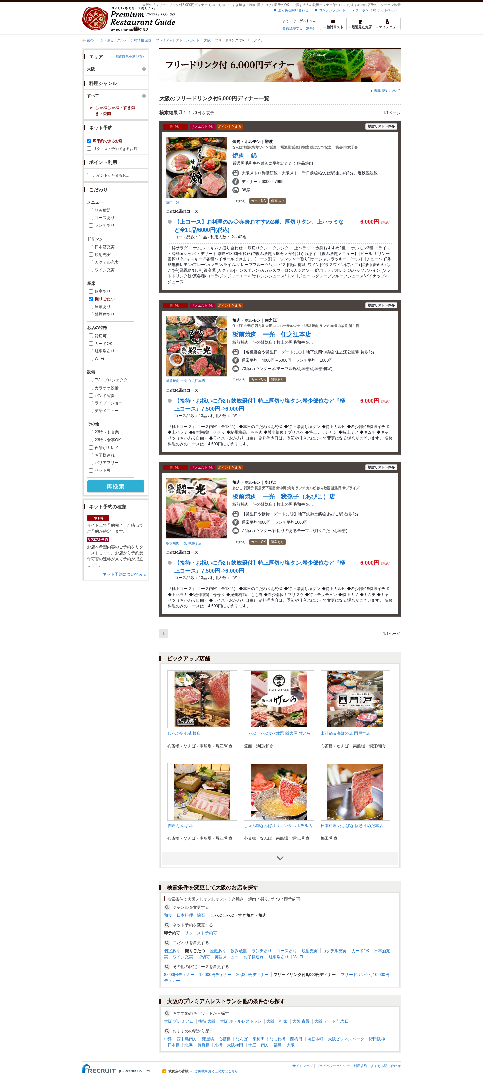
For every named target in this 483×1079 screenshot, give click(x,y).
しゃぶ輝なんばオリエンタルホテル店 (278, 825)
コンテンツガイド (332, 10)
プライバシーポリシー (333, 1066)
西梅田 (296, 1039)
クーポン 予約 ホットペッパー (378, 10)
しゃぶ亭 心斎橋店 (184, 733)
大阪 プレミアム (178, 1021)
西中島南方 (187, 1039)
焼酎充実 (103, 254)
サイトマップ (302, 1066)
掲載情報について (387, 90)
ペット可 (103, 470)
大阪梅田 (235, 1045)
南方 (265, 1045)
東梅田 (259, 1039)
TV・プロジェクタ (111, 380)
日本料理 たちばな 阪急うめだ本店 (352, 825)
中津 (168, 1039)
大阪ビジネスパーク (346, 1039)
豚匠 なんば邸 (180, 825)
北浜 (188, 1045)
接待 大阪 (206, 1021)
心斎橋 (225, 1039)
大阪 (207, 40)
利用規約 (360, 1066)
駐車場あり (105, 351)
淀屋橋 (208, 1039)
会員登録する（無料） (299, 28)
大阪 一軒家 (276, 1021)
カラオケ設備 (107, 388)
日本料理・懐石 (191, 915)
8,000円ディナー (179, 974)
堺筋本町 (315, 1039)
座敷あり (103, 306)
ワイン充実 (105, 270)
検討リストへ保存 (381, 126)
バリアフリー (107, 462)
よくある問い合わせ (293, 10)
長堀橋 (204, 1045)
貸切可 (101, 335)
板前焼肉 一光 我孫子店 (184, 543)
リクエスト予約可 (201, 933)
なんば (241, 1039)
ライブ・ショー (109, 403)
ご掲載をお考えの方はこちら (216, 1071)
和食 (168, 915)
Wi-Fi (99, 358)
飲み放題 (103, 210)
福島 (278, 1045)
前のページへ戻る (100, 40)
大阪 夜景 (301, 1021)
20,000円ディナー (252, 974)
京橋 (218, 1045)
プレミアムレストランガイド (178, 40)
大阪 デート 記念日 (331, 1021)
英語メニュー (107, 410)
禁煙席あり (105, 314)
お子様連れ (105, 455)
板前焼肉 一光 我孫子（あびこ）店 (283, 496)
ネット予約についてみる (125, 574)
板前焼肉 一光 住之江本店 (185, 381)
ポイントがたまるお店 (111, 175)
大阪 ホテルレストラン (240, 1021)
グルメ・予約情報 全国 (134, 40)
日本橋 (174, 1045)
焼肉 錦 (172, 202)
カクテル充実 (107, 262)
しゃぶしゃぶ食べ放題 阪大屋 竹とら (277, 733)
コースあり (105, 217)
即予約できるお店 (107, 141)
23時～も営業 (107, 432)
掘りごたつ (105, 299)
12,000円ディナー (215, 974)
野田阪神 (377, 1039)
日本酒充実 (105, 247)
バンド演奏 (105, 395)
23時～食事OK (108, 440)
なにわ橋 (277, 1039)
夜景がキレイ (107, 447)
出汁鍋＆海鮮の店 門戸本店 (345, 733)
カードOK (103, 343)
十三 (252, 1045)
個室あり (103, 291)
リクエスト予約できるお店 (115, 149)
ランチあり (105, 225)
